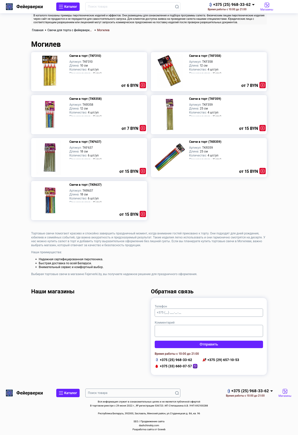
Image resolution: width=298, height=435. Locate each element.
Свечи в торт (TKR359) (205, 142)
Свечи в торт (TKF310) (85, 56)
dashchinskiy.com (149, 425)
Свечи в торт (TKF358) (205, 56)
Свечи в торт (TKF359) (205, 99)
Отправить (209, 344)
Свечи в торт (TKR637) (85, 185)
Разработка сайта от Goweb (148, 429)
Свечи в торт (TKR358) (85, 99)
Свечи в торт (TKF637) (85, 142)
